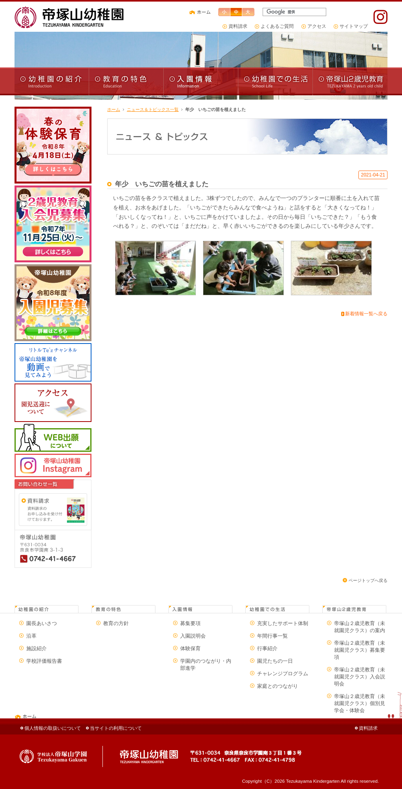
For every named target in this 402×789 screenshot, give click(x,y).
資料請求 (237, 26)
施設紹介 (36, 648)
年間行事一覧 (272, 636)
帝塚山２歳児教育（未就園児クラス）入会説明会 (359, 677)
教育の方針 (116, 623)
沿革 (31, 636)
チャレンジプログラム (282, 673)
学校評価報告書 (44, 661)
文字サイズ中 (236, 12)
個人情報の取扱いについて (52, 728)
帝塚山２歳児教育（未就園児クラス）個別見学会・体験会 (359, 703)
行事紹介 (267, 648)
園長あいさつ (41, 623)
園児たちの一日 (275, 661)
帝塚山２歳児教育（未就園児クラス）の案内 (359, 626)
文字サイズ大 (248, 12)
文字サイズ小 (224, 12)
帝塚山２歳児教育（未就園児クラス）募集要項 (359, 650)
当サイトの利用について (116, 728)
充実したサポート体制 (282, 623)
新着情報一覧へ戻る (366, 313)
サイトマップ (354, 26)
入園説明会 (193, 636)
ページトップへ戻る (368, 580)
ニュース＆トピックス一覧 (153, 109)
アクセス (316, 26)
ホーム (113, 109)
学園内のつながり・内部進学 (205, 664)
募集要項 (190, 623)
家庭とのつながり (277, 686)
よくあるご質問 (277, 26)
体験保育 (190, 648)
